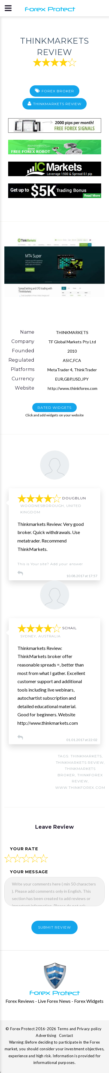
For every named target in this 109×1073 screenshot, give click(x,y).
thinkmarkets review (80, 762)
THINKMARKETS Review (57, 104)
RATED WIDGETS (54, 407)
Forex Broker (58, 91)
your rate (24, 848)
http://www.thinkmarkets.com (47, 723)
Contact (66, 1035)
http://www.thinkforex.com (72, 388)
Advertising (46, 1035)
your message (29, 871)
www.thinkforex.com (80, 787)
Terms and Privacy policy (79, 1028)
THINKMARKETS (86, 756)
